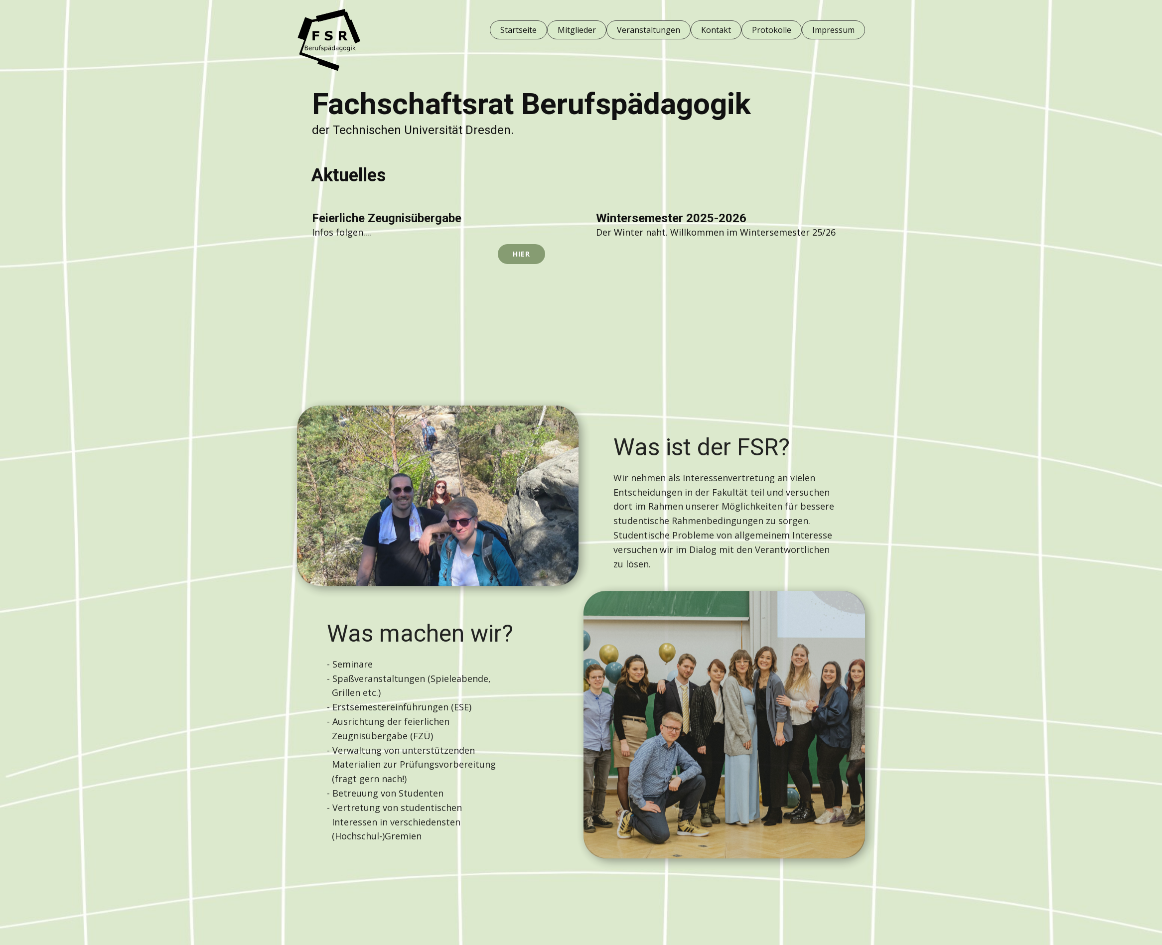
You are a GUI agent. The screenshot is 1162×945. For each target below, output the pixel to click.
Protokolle (771, 29)
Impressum (833, 29)
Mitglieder (577, 29)
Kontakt (716, 29)
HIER (521, 254)
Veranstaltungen (648, 29)
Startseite (518, 29)
